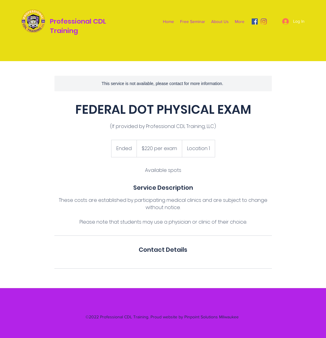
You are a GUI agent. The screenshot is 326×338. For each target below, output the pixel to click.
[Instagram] (264, 21)
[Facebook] (255, 21)
